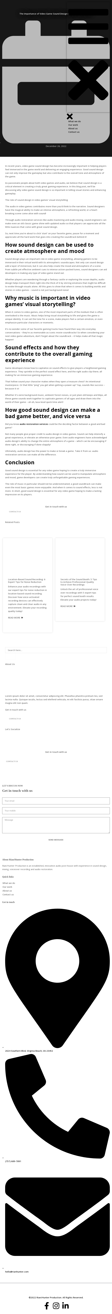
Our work (7, 886)
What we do (8, 883)
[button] (88, 57)
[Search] (10, 656)
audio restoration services (34, 424)
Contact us (8, 894)
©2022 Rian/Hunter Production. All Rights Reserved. (56, 1297)
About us (7, 890)
